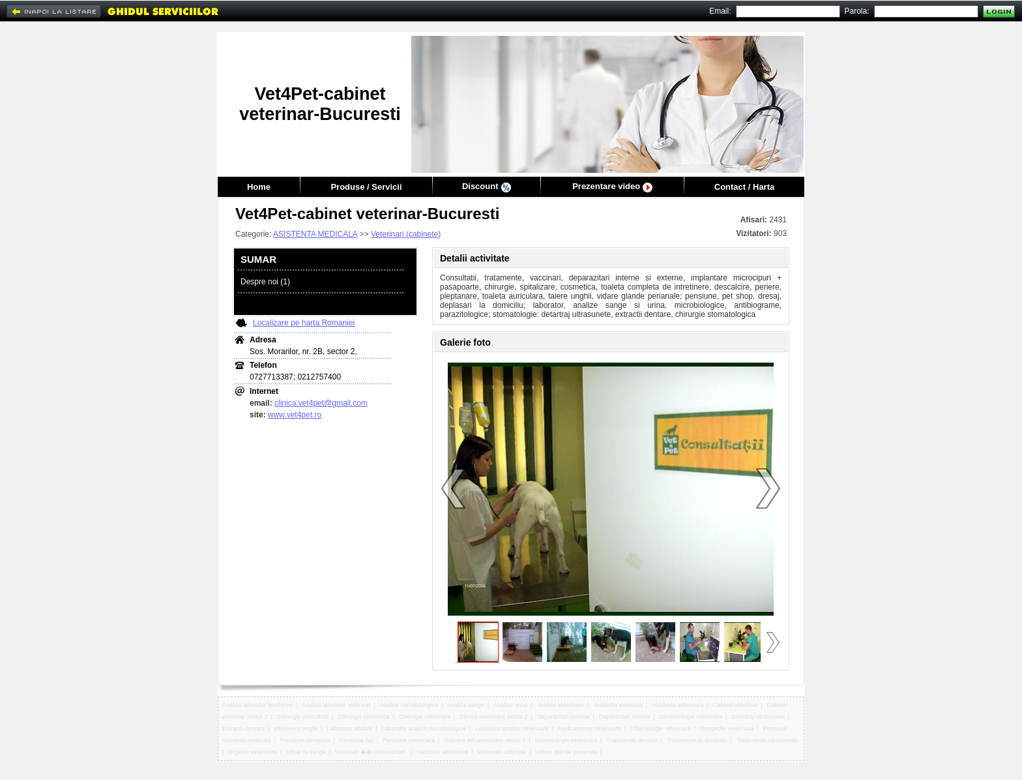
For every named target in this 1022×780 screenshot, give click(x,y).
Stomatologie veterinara (566, 740)
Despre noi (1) (265, 281)
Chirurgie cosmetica (364, 716)
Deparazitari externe (563, 716)
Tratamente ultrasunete (767, 740)
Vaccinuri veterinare (442, 752)
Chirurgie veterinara (424, 716)
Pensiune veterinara (409, 740)
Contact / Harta (744, 187)
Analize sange (466, 705)
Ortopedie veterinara (726, 728)
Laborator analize (350, 728)
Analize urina (510, 705)
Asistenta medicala (618, 705)
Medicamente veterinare (589, 728)
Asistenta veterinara (678, 705)
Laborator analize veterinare (511, 728)
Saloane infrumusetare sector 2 (484, 740)
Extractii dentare (243, 728)
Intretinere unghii (295, 728)
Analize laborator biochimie (257, 705)
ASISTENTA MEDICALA (315, 234)
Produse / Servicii (366, 187)
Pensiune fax (356, 740)
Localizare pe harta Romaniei (304, 322)
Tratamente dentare (632, 740)
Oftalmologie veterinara (660, 728)
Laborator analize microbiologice (424, 728)
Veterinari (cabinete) (406, 234)
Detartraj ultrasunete (758, 716)
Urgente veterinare (252, 752)
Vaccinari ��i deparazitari (371, 752)
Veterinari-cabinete (501, 752)
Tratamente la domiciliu (697, 740)
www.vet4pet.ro (294, 414)
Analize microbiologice (409, 705)
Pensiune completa (305, 740)
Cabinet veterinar (735, 705)
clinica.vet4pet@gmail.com (321, 403)
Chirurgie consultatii (302, 716)
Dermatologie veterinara (691, 716)
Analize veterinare (560, 705)
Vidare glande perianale (567, 752)
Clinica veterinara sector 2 (493, 716)
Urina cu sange (306, 752)
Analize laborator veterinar (336, 705)
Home (258, 187)
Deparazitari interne (624, 716)
